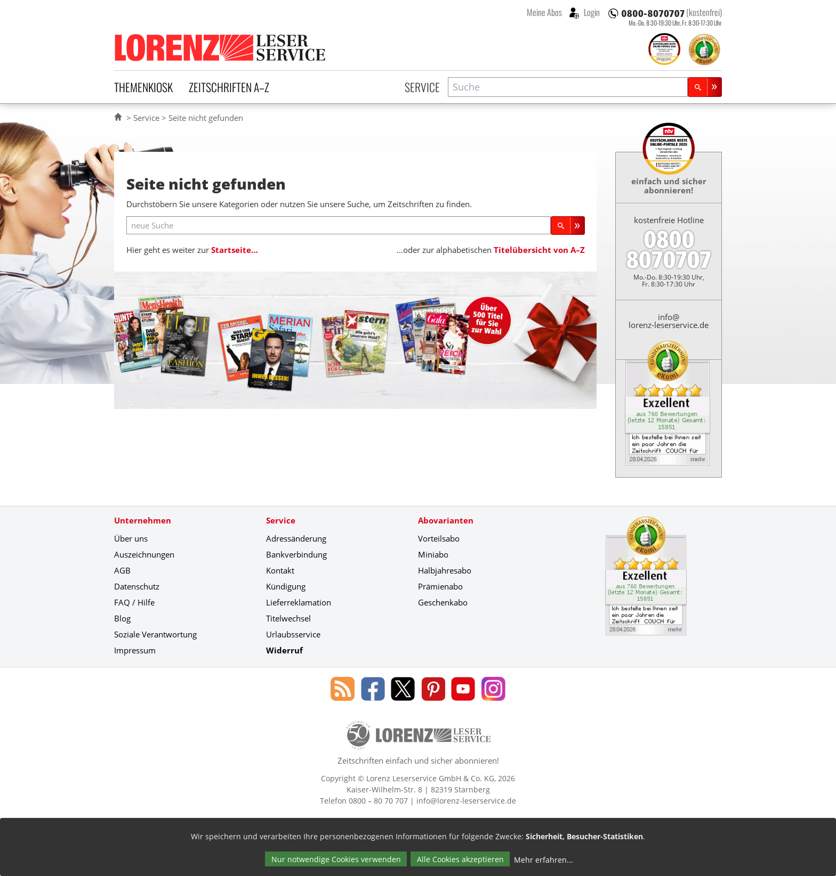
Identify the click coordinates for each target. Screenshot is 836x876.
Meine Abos (544, 12)
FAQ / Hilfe (134, 602)
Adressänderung (296, 538)
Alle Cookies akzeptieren (460, 859)
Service (422, 86)
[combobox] (568, 87)
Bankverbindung (296, 554)
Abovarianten (445, 520)
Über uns (131, 538)
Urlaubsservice (293, 634)
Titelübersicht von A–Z (539, 249)
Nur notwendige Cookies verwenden (336, 859)
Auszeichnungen (144, 554)
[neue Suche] (338, 225)
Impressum (135, 650)
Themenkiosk (143, 86)
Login (591, 12)
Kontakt (280, 570)
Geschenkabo (443, 602)
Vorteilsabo (439, 538)
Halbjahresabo (444, 570)
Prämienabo (440, 586)
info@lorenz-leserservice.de (669, 321)
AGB (122, 570)
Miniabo (433, 554)
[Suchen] (705, 87)
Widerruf (284, 650)
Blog (122, 618)
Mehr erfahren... (543, 860)
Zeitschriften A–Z (229, 86)
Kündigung (286, 586)
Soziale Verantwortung (155, 634)
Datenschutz (136, 586)
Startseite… (234, 249)
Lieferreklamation (298, 602)
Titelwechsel (288, 618)
